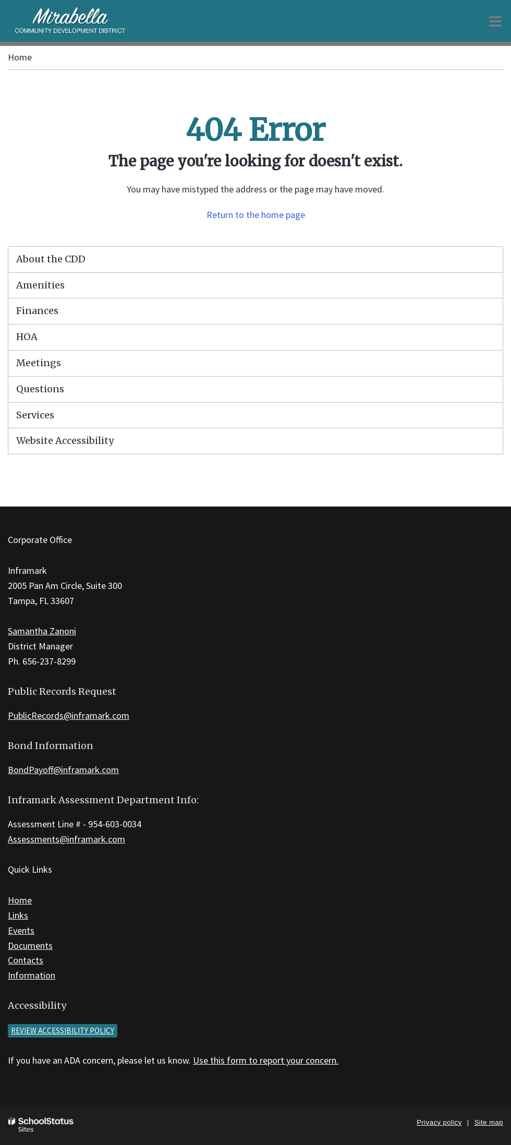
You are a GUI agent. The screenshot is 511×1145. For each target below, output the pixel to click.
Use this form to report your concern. (265, 1060)
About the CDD (51, 259)
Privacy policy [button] (439, 1122)
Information (31, 975)
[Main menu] (495, 21)
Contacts (25, 960)
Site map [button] (489, 1122)
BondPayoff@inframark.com (63, 770)
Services (35, 415)
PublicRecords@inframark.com (68, 715)
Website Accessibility (65, 441)
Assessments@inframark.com (66, 839)
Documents (30, 945)
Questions (40, 389)
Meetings (38, 363)
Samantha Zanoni (42, 631)
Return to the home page (255, 215)
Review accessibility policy (62, 1030)
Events (21, 930)
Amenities (40, 285)
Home (20, 57)
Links (18, 915)
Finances (37, 311)
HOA (27, 337)
